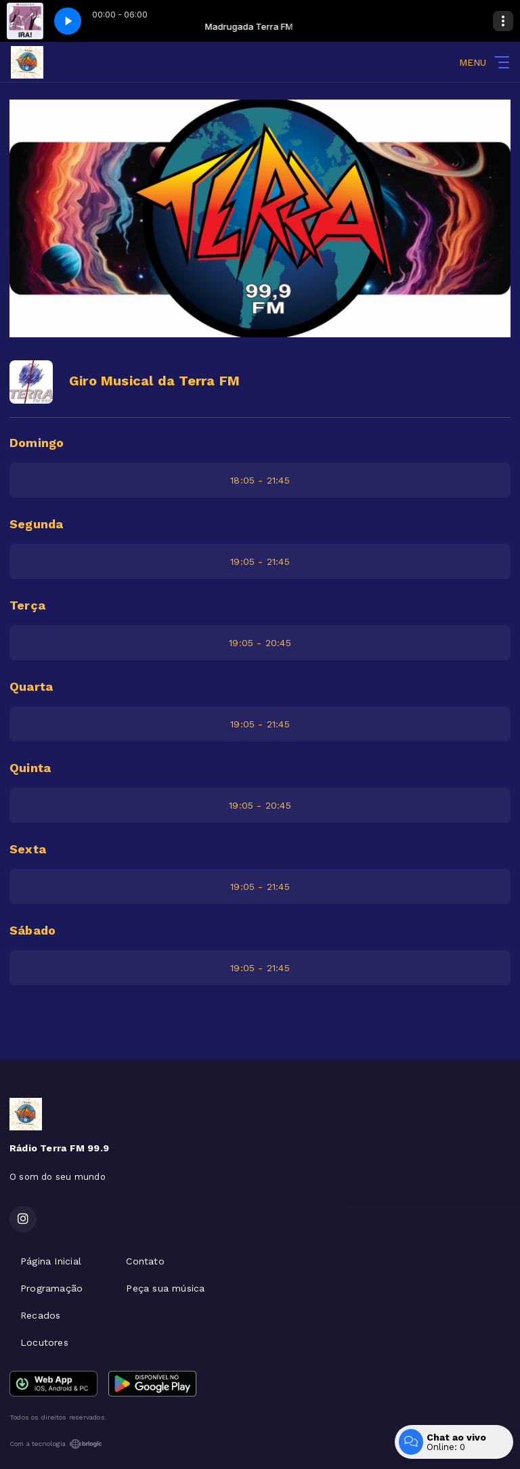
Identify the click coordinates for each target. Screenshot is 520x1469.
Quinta (30, 768)
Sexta (27, 849)
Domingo (36, 442)
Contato (145, 1261)
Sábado (32, 930)
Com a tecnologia (55, 1444)
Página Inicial (50, 1261)
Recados (40, 1315)
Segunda (36, 524)
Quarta (31, 686)
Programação (51, 1288)
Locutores (44, 1342)
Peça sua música (165, 1288)
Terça (27, 605)
